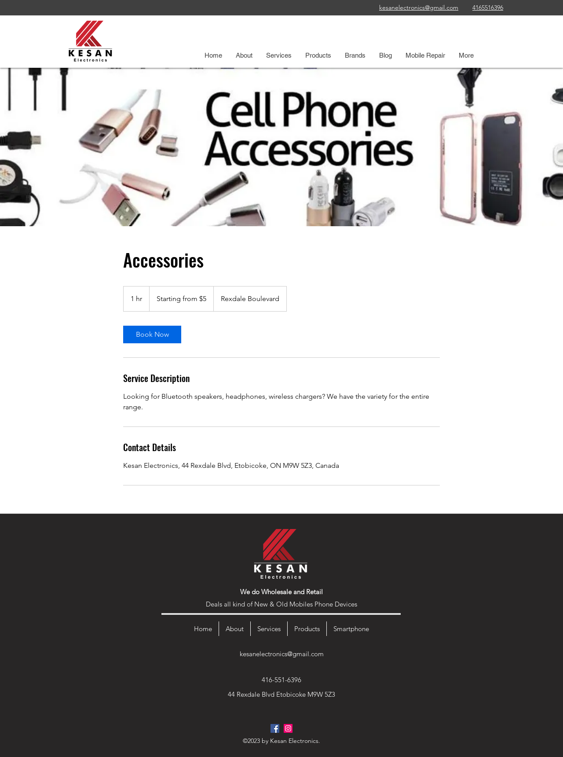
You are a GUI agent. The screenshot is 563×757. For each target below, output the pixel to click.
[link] (152, 334)
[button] (278, 55)
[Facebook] (275, 728)
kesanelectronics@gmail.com (282, 654)
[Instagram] (288, 728)
